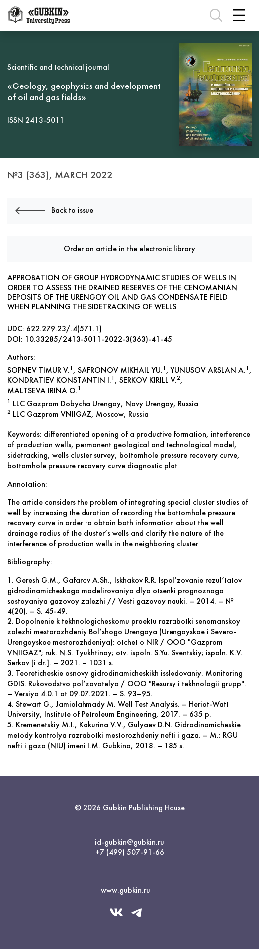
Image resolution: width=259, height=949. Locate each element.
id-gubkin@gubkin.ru (129, 843)
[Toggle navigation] (238, 15)
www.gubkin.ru (125, 891)
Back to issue (54, 211)
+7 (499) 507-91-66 (129, 853)
